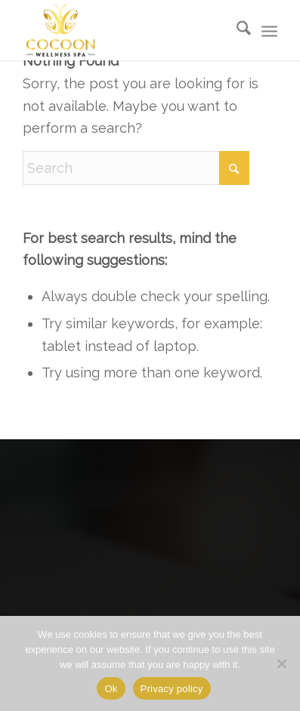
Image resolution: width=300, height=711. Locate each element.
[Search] (236, 30)
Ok (110, 688)
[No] (281, 663)
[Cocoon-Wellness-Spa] (60, 30)
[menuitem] (236, 30)
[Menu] (269, 30)
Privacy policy (172, 688)
